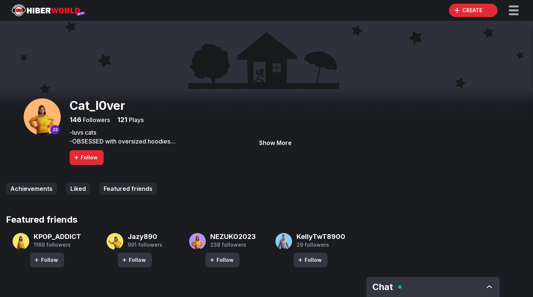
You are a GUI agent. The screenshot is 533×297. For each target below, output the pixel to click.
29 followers (312, 245)
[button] (513, 10)
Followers (95, 120)
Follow (85, 157)
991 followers (145, 245)
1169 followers (52, 245)
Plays (135, 120)
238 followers (228, 245)
